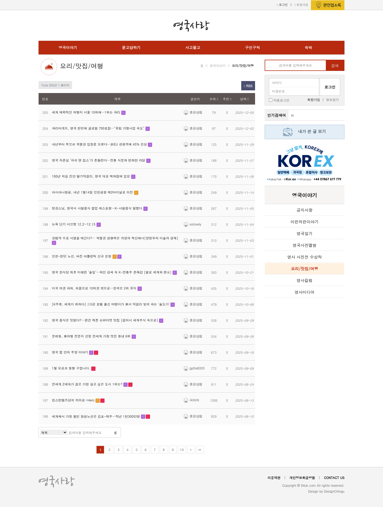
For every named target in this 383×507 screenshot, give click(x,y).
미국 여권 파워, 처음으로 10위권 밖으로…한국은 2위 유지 (95, 288)
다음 (191, 450)
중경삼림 (192, 112)
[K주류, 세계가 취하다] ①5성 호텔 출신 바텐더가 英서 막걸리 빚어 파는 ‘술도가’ (111, 304)
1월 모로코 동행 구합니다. (71, 368)
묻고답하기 (131, 47)
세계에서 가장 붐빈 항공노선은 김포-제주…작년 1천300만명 (96, 416)
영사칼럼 (305, 280)
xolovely (192, 224)
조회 (214, 98)
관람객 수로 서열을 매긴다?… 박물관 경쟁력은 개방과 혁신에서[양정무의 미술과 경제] (115, 238)
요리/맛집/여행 (81, 65)
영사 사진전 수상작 (304, 257)
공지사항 (305, 210)
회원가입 (301, 4)
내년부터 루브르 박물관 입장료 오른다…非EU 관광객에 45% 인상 (100, 144)
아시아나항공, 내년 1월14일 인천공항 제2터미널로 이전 (93, 192)
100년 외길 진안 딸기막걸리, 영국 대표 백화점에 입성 (91, 176)
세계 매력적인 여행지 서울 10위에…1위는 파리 (86, 112)
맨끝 (200, 450)
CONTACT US (334, 477)
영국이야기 (68, 47)
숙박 (308, 47)
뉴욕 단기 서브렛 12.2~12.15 (74, 224)
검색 (335, 65)
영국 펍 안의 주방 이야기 (70, 352)
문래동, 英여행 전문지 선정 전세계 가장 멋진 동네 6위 (92, 336)
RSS (248, 85)
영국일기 (305, 233)
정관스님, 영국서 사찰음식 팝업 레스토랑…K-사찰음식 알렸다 (97, 208)
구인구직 (252, 47)
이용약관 (274, 477)
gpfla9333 (194, 368)
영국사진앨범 (305, 245)
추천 (227, 98)
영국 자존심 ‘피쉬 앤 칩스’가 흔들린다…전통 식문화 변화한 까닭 (99, 160)
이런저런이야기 (305, 221)
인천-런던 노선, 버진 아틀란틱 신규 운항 (82, 256)
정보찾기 (332, 99)
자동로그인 (281, 100)
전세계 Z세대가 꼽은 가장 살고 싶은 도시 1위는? (87, 384)
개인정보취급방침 (302, 477)
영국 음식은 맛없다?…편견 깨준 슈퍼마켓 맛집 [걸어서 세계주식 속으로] (105, 320)
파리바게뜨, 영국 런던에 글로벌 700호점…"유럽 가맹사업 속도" (98, 128)
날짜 (244, 98)
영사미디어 (305, 292)
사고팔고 (192, 47)
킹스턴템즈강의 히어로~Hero (73, 400)
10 (182, 449)
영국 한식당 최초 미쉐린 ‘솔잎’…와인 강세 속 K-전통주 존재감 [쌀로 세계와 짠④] (112, 272)
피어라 (191, 400)
